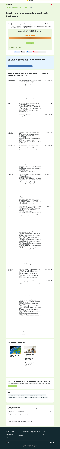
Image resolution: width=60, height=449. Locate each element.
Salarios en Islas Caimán (20, 7)
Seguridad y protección (12, 397)
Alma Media (33, 446)
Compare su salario (12, 385)
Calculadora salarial (23, 5)
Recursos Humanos (42, 395)
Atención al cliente (12, 395)
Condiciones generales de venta (23, 431)
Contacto (44, 431)
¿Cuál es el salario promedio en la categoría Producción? (17, 411)
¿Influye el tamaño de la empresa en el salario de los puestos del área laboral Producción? (22, 418)
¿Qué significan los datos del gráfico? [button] (15, 47)
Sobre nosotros (21, 435)
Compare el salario (30, 43)
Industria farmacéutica (33, 395)
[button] (52, 4)
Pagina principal (9, 7)
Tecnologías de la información (23, 397)
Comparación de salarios (30, 5)
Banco (18, 395)
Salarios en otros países (10, 431)
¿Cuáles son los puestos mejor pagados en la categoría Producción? (19, 414)
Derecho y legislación (24, 395)
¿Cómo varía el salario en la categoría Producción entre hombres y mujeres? (20, 421)
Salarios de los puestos (15, 5)
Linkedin (44, 434)
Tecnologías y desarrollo (34, 397)
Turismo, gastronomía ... (43, 397)
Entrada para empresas (38, 5)
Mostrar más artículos (30, 374)
